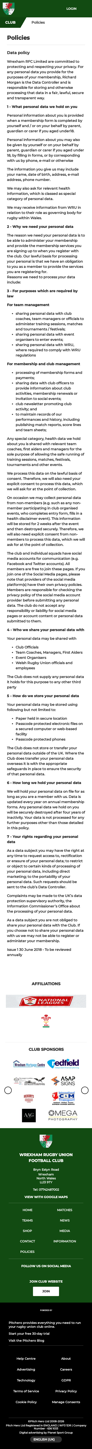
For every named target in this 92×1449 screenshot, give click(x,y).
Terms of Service (26, 1391)
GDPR (66, 1380)
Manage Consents (66, 1402)
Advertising (26, 1369)
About (66, 1359)
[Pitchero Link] (46, 1316)
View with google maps (46, 1197)
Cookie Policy (26, 1402)
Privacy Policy (66, 1391)
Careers (66, 1369)
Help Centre (26, 1359)
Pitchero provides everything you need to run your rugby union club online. (45, 1325)
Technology (26, 1380)
